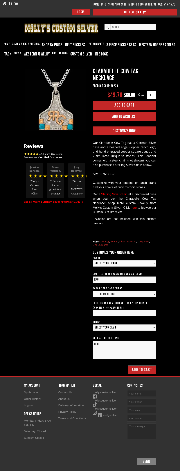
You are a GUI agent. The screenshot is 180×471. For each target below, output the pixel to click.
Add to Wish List (124, 116)
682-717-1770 (166, 4)
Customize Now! (124, 130)
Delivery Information (70, 404)
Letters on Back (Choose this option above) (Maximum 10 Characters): (120, 305)
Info (104, 4)
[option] (34, 180)
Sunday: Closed (33, 436)
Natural (131, 241)
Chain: (96, 322)
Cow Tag (104, 241)
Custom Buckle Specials (25, 44)
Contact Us (65, 392)
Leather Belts (95, 44)
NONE (124, 349)
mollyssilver (105, 411)
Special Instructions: (106, 338)
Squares (103, 244)
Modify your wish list (142, 4)
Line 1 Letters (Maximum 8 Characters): (117, 274)
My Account (31, 392)
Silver (122, 241)
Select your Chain (105, 327)
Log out (28, 404)
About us (63, 398)
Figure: (97, 258)
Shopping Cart (117, 4)
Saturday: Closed (34, 430)
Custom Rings (60, 53)
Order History (32, 398)
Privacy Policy (66, 411)
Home (7, 44)
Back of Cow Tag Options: (108, 288)
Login (80, 12)
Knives (17, 53)
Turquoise (143, 241)
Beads (114, 241)
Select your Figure (106, 263)
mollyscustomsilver (109, 392)
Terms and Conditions (71, 417)
